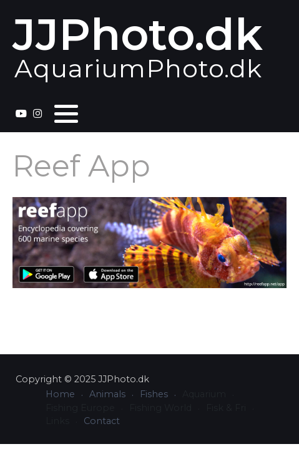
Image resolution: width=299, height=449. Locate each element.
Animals (107, 394)
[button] (66, 113)
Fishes (154, 394)
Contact (102, 421)
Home (60, 394)
